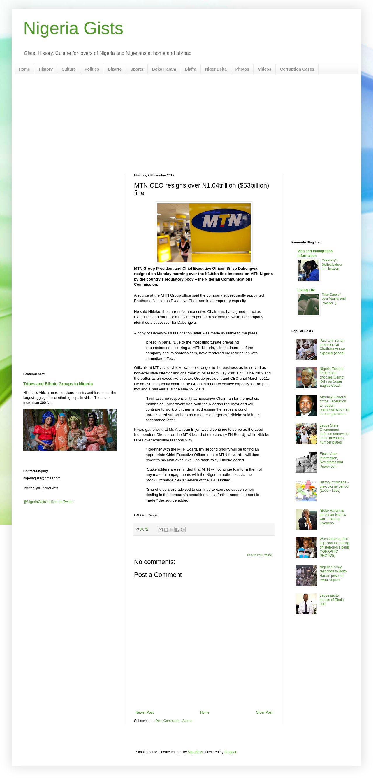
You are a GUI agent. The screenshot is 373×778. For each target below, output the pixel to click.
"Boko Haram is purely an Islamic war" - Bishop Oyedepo (333, 517)
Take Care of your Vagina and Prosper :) (334, 299)
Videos (264, 69)
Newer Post (145, 712)
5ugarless (195, 752)
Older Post (264, 712)
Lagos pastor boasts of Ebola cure (332, 599)
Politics (92, 69)
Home (24, 69)
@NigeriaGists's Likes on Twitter (48, 502)
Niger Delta (216, 69)
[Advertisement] (186, 124)
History (46, 69)
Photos (242, 69)
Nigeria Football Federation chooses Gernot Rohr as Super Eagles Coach (332, 377)
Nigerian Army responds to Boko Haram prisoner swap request (333, 573)
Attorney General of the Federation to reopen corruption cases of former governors (334, 405)
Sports (136, 69)
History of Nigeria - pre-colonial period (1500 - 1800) (334, 486)
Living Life (306, 290)
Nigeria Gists (73, 28)
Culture (68, 69)
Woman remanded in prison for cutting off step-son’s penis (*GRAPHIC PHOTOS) (335, 547)
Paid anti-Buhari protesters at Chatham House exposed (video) (332, 347)
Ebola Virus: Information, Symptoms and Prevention (331, 460)
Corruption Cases (297, 69)
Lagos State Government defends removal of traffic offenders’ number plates (334, 433)
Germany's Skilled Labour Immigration (332, 264)
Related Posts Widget (259, 554)
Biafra (190, 69)
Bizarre (115, 69)
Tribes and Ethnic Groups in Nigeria (58, 383)
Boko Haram (164, 69)
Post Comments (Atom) (173, 721)
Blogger (230, 752)
